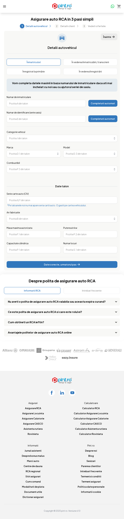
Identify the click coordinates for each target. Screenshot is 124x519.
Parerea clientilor (91, 466)
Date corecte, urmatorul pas (62, 264)
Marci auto (33, 460)
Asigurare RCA (33, 408)
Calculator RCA (91, 408)
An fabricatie (13, 212)
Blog (91, 455)
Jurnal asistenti (33, 450)
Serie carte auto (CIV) (18, 193)
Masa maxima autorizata (19, 227)
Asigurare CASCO (33, 423)
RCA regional (33, 471)
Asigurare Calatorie (33, 418)
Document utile (33, 491)
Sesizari (91, 460)
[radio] (34, 62)
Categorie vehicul (16, 131)
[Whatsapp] (112, 6)
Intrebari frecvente (91, 471)
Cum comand (33, 481)
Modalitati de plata (33, 486)
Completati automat (103, 103)
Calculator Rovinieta (91, 433)
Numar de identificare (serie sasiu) (24, 112)
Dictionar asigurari (33, 497)
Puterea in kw (70, 227)
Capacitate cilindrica (17, 243)
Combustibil (13, 162)
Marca (10, 147)
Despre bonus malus (33, 455)
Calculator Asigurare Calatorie (90, 418)
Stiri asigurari (33, 476)
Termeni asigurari (91, 481)
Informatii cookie (91, 491)
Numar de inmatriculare (19, 97)
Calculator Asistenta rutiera (91, 428)
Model (66, 147)
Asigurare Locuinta (33, 413)
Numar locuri (70, 243)
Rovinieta (33, 433)
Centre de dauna (33, 466)
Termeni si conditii (91, 476)
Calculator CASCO (91, 423)
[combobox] (62, 138)
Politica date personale (91, 486)
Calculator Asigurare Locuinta (91, 413)
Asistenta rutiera (33, 428)
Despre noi (91, 450)
